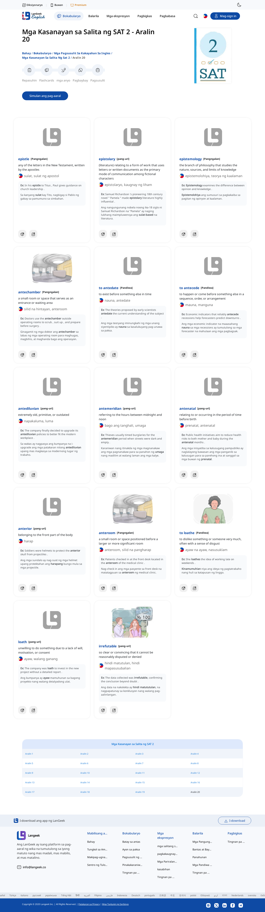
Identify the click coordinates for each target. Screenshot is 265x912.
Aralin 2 (84, 753)
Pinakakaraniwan (132, 865)
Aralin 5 (29, 763)
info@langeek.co (34, 867)
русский (37, 895)
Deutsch (136, 895)
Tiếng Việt (66, 895)
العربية (87, 895)
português (149, 895)
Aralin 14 (85, 782)
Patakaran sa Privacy (89, 904)
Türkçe (12, 895)
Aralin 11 (140, 772)
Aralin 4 (195, 753)
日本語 (162, 895)
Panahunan (199, 857)
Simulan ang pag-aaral (45, 96)
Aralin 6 (84, 763)
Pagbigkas (235, 833)
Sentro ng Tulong (97, 865)
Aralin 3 (139, 753)
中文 (172, 895)
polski (193, 895)
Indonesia (122, 895)
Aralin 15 (140, 782)
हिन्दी (78, 895)
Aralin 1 (29, 753)
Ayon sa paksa (131, 849)
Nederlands (237, 895)
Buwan (56, 5)
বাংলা (224, 895)
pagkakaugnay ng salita (167, 854)
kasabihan (163, 869)
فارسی (109, 895)
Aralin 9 (29, 772)
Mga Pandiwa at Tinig (202, 865)
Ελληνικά (205, 895)
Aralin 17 (29, 792)
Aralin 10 (85, 772)
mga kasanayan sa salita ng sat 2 (46, 57)
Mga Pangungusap (202, 841)
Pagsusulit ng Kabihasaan (132, 857)
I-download (234, 821)
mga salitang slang (167, 846)
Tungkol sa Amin (97, 849)
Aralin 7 (139, 763)
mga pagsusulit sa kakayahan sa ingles (82, 53)
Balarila (197, 833)
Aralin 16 (195, 782)
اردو (216, 895)
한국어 (182, 895)
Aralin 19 (140, 792)
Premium (78, 5)
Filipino (98, 895)
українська (51, 895)
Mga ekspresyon (165, 835)
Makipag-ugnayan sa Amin (97, 857)
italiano (24, 895)
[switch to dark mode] (239, 4)
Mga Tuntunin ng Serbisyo (115, 904)
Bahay (26, 53)
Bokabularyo (42, 53)
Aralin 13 (29, 782)
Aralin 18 (85, 792)
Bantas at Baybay (202, 849)
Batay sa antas (131, 841)
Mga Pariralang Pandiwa (167, 861)
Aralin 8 (195, 763)
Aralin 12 (195, 772)
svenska (252, 895)
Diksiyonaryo (32, 5)
